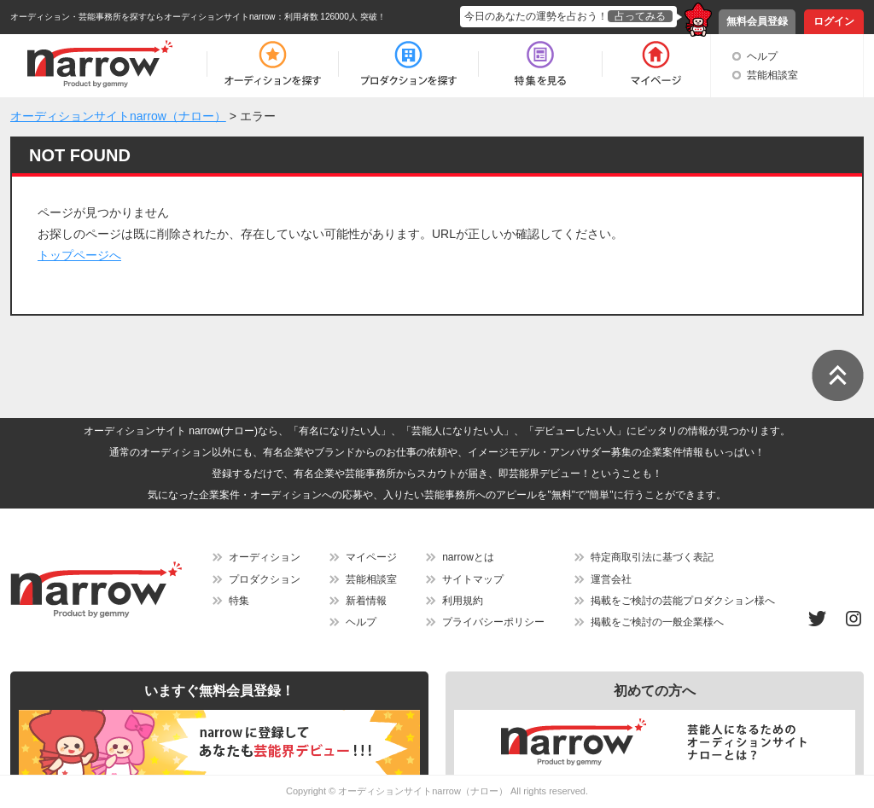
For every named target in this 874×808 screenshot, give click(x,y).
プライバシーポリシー (493, 622)
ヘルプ (762, 56)
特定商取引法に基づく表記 (652, 557)
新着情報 (366, 601)
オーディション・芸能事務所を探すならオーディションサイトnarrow (143, 16)
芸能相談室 (772, 75)
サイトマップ (473, 579)
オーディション (264, 557)
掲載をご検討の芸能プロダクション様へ (683, 601)
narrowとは (468, 557)
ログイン (833, 21)
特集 (239, 601)
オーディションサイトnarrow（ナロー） (423, 791)
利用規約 (462, 601)
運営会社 (611, 579)
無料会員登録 (757, 21)
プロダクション (264, 579)
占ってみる (640, 16)
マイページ (371, 557)
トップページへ (79, 255)
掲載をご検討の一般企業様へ (657, 622)
